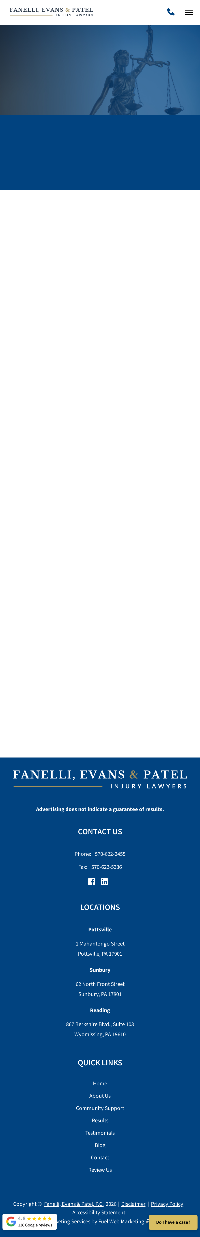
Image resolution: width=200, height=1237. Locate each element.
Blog (100, 1145)
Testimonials (100, 1133)
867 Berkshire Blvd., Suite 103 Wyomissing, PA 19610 (100, 1029)
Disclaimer (133, 1204)
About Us (100, 1096)
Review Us (100, 1170)
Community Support (100, 1108)
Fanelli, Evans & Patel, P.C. (74, 1204)
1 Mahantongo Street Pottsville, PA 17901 (100, 949)
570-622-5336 (106, 867)
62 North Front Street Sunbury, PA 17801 (100, 989)
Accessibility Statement (98, 1213)
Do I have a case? (173, 1222)
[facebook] (93, 883)
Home (100, 1084)
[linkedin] (106, 883)
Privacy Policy (167, 1204)
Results (100, 1121)
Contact (100, 1158)
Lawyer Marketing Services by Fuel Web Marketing (99, 1221)
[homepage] (100, 782)
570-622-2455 (110, 854)
